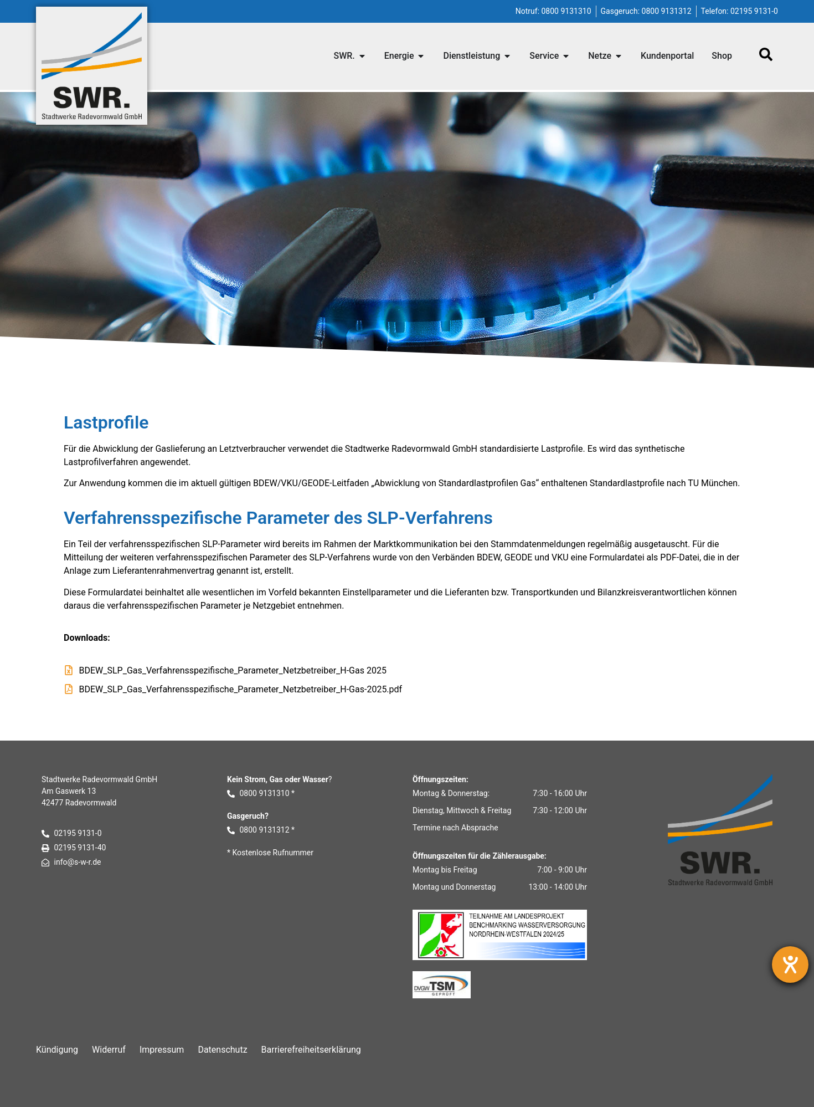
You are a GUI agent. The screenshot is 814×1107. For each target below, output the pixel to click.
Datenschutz (222, 1049)
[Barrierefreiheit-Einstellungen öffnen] (790, 964)
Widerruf (109, 1049)
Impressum (162, 1049)
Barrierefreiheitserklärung (311, 1049)
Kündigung (57, 1049)
